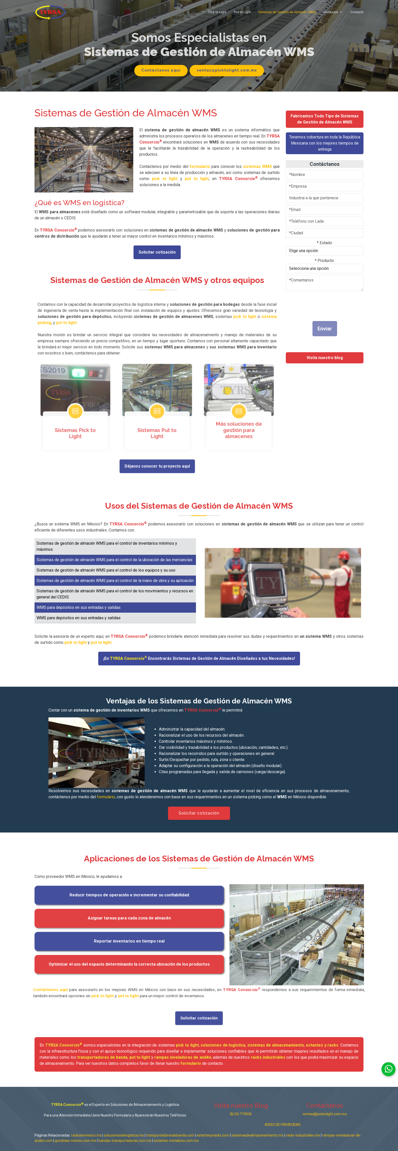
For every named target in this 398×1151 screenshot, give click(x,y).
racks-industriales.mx (303, 1135)
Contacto (356, 12)
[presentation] (315, 304)
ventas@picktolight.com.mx (227, 70)
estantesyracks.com (213, 1135)
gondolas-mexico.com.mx (76, 1141)
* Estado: (325, 242)
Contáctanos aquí (160, 70)
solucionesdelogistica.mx (124, 1135)
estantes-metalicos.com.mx (176, 1141)
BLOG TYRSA (241, 1114)
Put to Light (242, 12)
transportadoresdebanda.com (170, 1135)
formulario (106, 796)
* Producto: (325, 260)
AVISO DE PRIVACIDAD (283, 1125)
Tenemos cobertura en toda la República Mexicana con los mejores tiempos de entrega (324, 143)
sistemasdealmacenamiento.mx (257, 1135)
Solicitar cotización (157, 252)
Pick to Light (217, 12)
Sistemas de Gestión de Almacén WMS (287, 12)
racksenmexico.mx (86, 1135)
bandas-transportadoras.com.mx (125, 1141)
